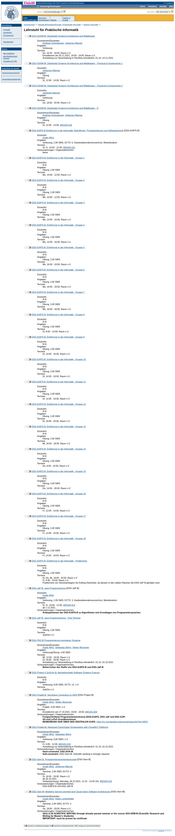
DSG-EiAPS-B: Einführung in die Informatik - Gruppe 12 (59, 404)
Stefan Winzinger (80, 647)
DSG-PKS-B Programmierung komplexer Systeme (56, 640)
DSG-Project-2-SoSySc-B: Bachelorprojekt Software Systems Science (66, 672)
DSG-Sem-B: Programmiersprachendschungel (54, 759)
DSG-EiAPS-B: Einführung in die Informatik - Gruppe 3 (58, 203)
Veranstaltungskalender (11, 79)
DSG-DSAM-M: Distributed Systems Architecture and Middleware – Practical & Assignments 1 (77, 63)
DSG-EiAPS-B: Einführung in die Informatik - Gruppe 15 (59, 471)
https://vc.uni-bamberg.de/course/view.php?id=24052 (122, 722)
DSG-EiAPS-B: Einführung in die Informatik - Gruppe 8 (58, 314)
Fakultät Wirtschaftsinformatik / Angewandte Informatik (59, 25)
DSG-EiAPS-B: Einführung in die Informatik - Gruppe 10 (59, 359)
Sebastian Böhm (63, 647)
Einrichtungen (29, 25)
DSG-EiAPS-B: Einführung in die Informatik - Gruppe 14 (59, 449)
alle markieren (8, 53)
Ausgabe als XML (10, 61)
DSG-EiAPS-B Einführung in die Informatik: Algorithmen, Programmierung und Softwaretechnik (77, 130)
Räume (53, 20)
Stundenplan (8, 42)
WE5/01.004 (91, 712)
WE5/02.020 (65, 744)
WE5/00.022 (69, 147)
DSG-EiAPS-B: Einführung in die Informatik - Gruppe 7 (58, 292)
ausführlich (7, 33)
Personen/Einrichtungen (43, 19)
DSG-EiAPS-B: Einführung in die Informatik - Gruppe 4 (58, 225)
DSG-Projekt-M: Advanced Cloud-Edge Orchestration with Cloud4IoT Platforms (70, 727)
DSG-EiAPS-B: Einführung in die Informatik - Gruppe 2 (58, 180)
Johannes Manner (73, 43)
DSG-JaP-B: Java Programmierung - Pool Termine (56, 618)
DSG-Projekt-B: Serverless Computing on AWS (54, 695)
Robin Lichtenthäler (64, 799)
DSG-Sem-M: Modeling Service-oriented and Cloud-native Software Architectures (71, 792)
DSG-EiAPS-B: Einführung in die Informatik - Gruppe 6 (58, 270)
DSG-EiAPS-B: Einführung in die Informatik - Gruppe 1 (58, 158)
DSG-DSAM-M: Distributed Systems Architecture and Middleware (63, 36)
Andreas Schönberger (53, 43)
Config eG (161, 830)
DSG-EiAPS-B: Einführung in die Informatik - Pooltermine (59, 561)
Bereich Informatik (91, 25)
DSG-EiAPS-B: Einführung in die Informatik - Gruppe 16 (59, 494)
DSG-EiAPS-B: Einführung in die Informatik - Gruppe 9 (58, 337)
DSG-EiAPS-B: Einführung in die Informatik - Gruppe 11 (59, 382)
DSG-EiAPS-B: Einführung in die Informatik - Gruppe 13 (59, 426)
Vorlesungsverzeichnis (11, 73)
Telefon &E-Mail (66, 19)
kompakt (6, 30)
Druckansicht (8, 35)
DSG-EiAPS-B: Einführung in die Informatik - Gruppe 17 (59, 516)
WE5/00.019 (66, 125)
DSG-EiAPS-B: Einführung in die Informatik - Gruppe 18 (59, 538)
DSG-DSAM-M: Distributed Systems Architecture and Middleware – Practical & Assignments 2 (77, 86)
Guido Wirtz (48, 138)
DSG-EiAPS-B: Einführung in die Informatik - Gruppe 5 (58, 247)
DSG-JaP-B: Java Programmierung (49, 588)
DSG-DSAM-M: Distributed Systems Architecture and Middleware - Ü (65, 108)
